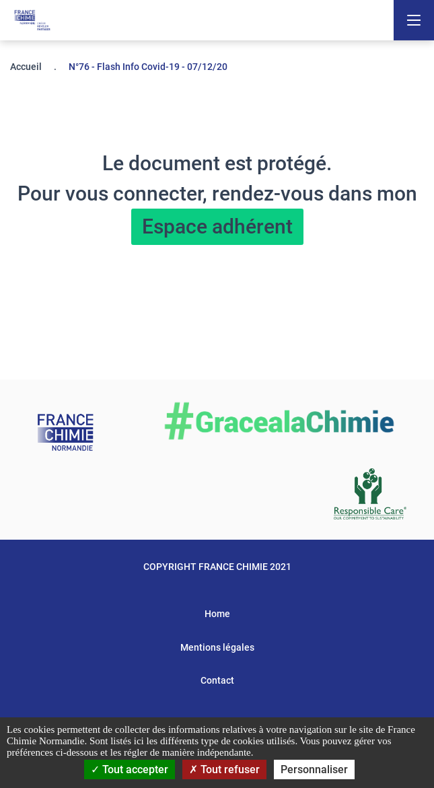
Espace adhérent (217, 226)
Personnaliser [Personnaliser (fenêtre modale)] (314, 769)
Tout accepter (129, 769)
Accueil (26, 66)
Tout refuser (224, 769)
